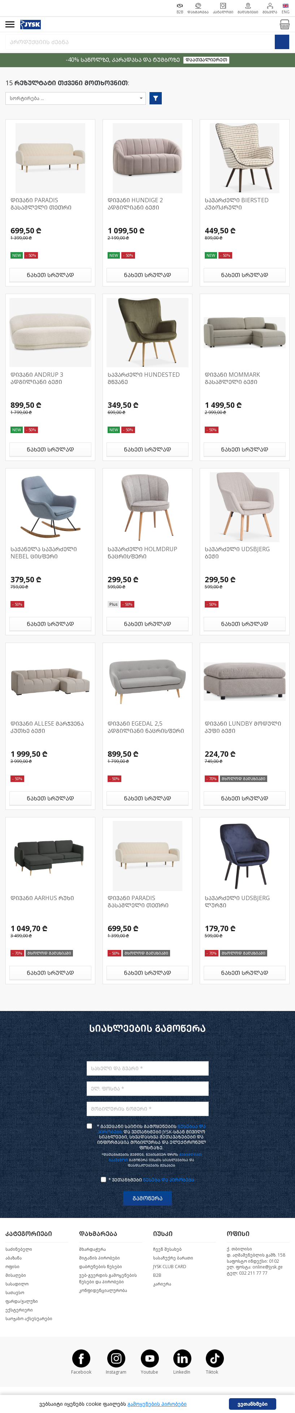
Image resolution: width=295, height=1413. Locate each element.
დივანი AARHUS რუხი (42, 898)
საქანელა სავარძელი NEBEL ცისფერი (43, 553)
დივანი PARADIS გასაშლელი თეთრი (40, 204)
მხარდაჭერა (92, 1249)
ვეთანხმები (253, 1404)
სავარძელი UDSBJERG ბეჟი (237, 553)
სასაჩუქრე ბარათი (173, 1258)
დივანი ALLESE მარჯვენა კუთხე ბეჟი (47, 727)
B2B (157, 1275)
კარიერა (162, 1284)
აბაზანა (13, 1258)
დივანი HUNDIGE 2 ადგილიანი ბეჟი (135, 204)
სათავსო (14, 1292)
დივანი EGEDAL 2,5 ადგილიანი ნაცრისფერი (146, 727)
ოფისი (12, 1266)
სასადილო (17, 1284)
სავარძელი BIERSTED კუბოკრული (237, 204)
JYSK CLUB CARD (169, 1266)
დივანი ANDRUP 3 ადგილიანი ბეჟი (36, 378)
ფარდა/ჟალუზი (21, 1301)
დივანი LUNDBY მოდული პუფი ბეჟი (243, 727)
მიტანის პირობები (99, 1258)
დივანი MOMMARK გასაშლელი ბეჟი (232, 378)
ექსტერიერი (19, 1310)
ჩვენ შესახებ (167, 1249)
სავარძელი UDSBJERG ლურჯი (237, 902)
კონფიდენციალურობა (103, 1290)
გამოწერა (147, 1198)
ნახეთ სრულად (50, 275)
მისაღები (15, 1275)
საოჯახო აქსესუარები (28, 1318)
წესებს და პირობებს (168, 1180)
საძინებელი (18, 1249)
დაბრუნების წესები (100, 1266)
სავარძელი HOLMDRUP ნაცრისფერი (142, 553)
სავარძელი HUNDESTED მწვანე (144, 378)
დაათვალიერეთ (206, 59)
